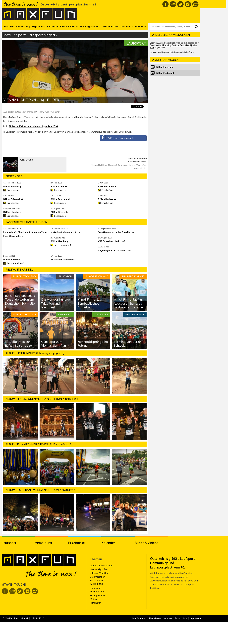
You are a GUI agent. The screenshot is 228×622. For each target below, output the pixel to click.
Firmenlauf (123, 165)
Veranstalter (110, 26)
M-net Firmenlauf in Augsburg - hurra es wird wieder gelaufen (129, 303)
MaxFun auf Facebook (165, 4)
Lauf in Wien (134, 165)
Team (177, 618)
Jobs (185, 618)
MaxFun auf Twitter (180, 4)
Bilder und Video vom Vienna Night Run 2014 (33, 126)
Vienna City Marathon (101, 565)
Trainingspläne (89, 26)
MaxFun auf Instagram (188, 4)
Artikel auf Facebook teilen (117, 137)
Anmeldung (23, 26)
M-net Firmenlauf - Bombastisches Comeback (90, 303)
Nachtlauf (112, 165)
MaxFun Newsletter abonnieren (195, 4)
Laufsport (136, 43)
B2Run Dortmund (165, 73)
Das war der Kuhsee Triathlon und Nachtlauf (55, 303)
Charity (143, 168)
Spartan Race (97, 580)
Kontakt (168, 618)
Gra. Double (26, 159)
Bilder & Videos (69, 26)
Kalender (52, 26)
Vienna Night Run (99, 165)
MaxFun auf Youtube (173, 4)
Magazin (9, 26)
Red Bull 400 (96, 584)
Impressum (195, 618)
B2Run (93, 599)
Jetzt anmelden (167, 59)
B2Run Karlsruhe (164, 67)
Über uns (125, 26)
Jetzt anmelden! (62, 244)
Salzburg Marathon (99, 572)
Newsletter (155, 618)
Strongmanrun (97, 595)
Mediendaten (139, 618)
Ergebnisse (38, 26)
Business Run (97, 591)
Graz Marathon (97, 576)
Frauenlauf (95, 587)
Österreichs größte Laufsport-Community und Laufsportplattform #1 (173, 563)
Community (139, 26)
